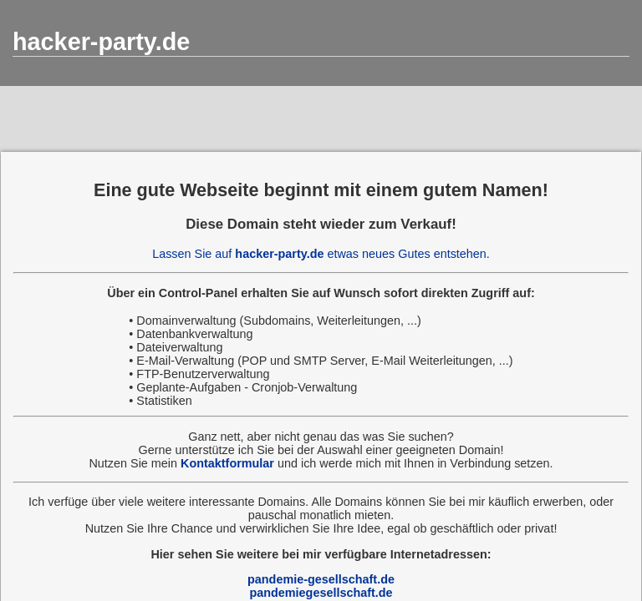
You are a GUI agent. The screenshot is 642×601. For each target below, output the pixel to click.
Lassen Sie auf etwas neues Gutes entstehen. (321, 253)
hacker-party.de (101, 41)
